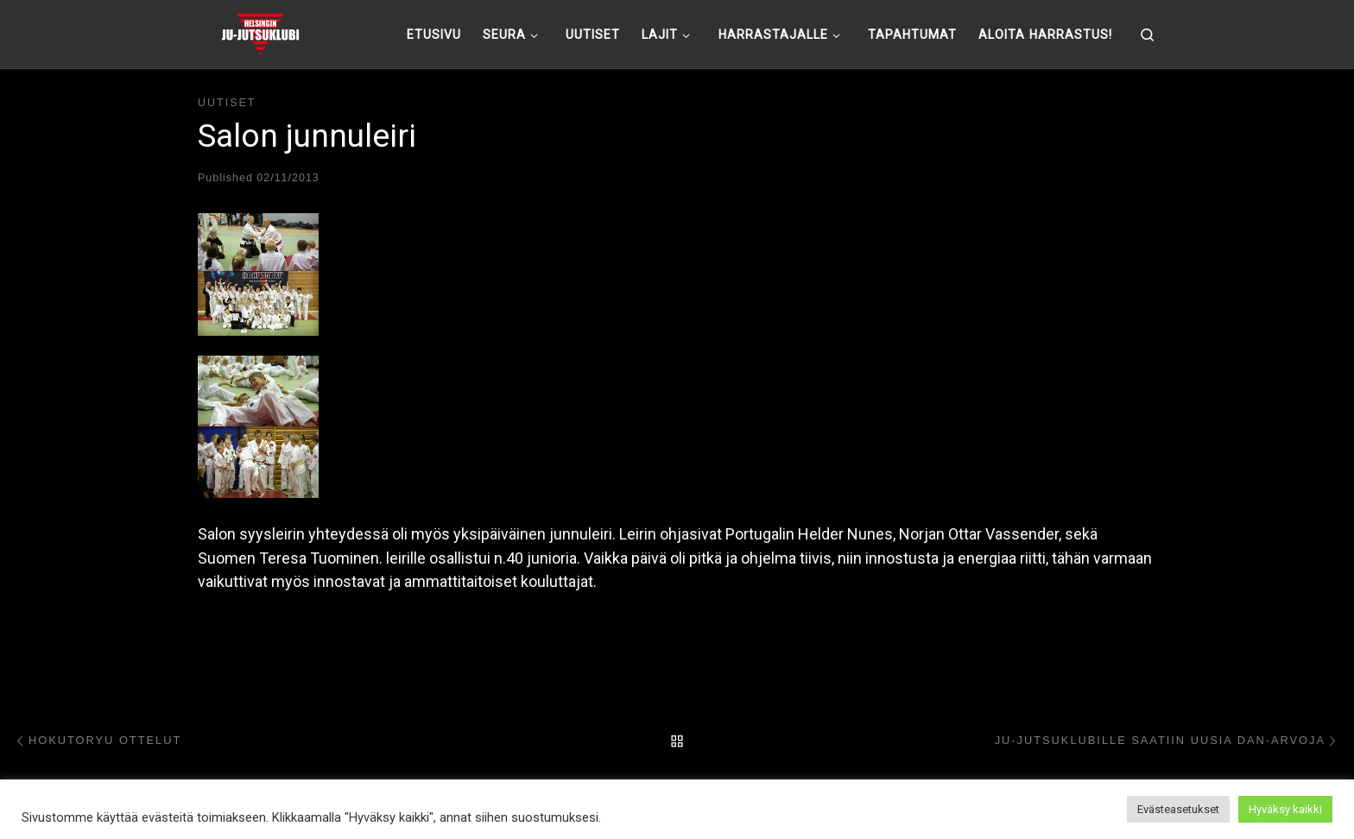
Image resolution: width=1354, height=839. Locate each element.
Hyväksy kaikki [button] (1285, 809)
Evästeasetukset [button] (1178, 809)
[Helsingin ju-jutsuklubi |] (260, 32)
